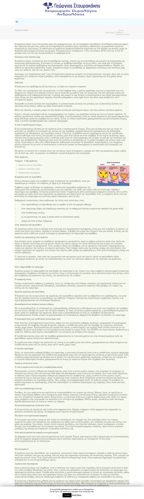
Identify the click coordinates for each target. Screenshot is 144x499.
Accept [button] (67, 495)
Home (121, 30)
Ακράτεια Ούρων (122, 34)
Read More (77, 495)
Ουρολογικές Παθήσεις (114, 32)
